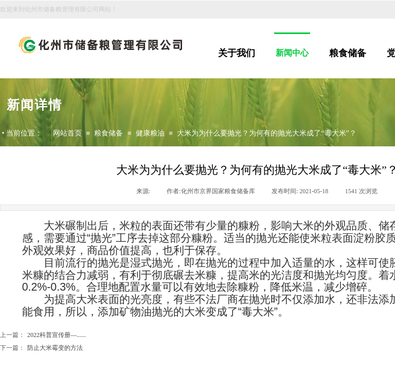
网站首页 (67, 133)
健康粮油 (150, 133)
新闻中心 (292, 52)
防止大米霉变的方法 (41, 348)
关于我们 (236, 53)
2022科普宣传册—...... (43, 335)
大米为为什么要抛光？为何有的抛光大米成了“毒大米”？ (266, 133)
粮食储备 (347, 53)
